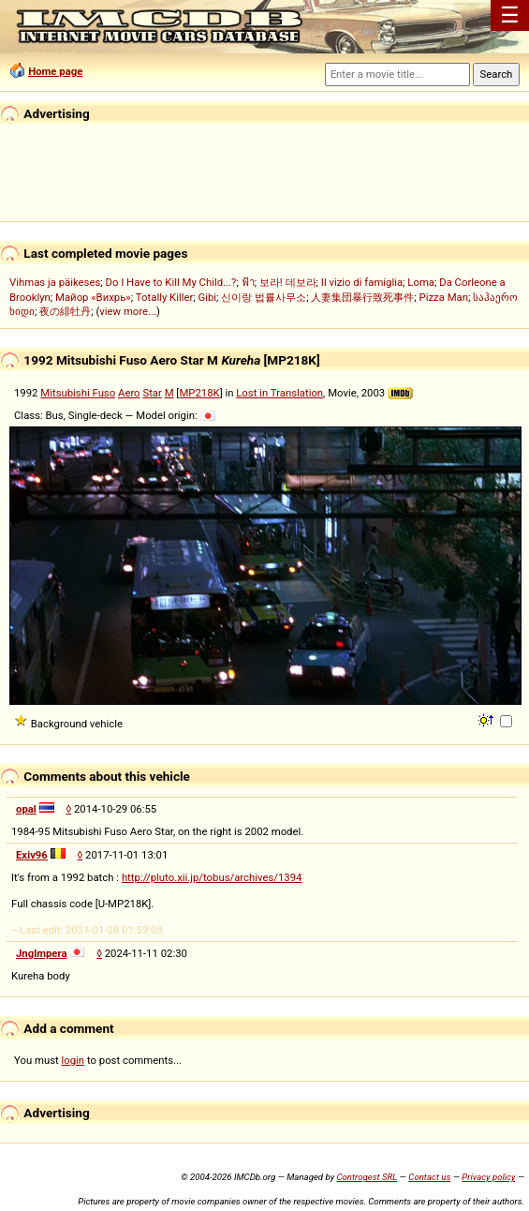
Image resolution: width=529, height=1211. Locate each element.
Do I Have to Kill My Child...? (170, 282)
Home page (55, 71)
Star (151, 392)
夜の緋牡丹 (65, 311)
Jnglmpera (41, 953)
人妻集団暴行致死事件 (362, 297)
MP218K (199, 392)
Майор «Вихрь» (93, 297)
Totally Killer (164, 297)
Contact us (429, 1177)
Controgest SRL (366, 1177)
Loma (420, 282)
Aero (129, 392)
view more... (127, 311)
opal (26, 808)
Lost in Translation (279, 392)
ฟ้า (248, 282)
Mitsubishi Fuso (77, 392)
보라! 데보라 (287, 282)
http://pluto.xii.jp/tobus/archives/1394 (212, 877)
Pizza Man (443, 297)
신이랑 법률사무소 (263, 297)
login (73, 1060)
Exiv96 (32, 854)
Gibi (207, 297)
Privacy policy (488, 1177)
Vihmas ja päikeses (54, 282)
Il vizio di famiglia (362, 282)
